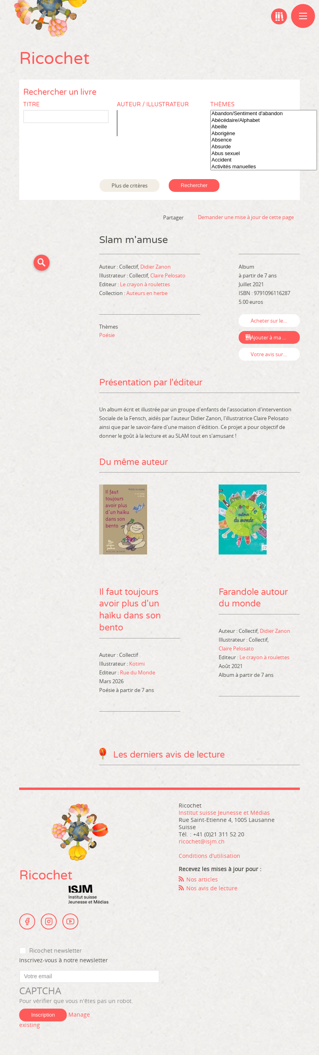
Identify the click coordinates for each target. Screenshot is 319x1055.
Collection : (112, 293)
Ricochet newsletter (55, 951)
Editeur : (109, 284)
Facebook (27, 922)
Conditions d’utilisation (209, 856)
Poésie (107, 335)
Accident (264, 160)
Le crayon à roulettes (145, 284)
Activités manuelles (264, 167)
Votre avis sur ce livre (275, 354)
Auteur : (109, 266)
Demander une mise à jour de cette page (246, 217)
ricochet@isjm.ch (202, 842)
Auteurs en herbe (146, 293)
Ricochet (54, 58)
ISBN (244, 293)
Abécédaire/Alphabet (264, 120)
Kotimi (137, 664)
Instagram (49, 922)
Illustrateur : (114, 275)
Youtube (70, 922)
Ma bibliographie (279, 16)
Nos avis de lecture (211, 888)
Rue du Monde (137, 672)
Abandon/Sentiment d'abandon (264, 113)
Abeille (264, 127)
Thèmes (222, 104)
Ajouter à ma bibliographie (275, 337)
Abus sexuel (264, 153)
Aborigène (264, 133)
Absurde (264, 147)
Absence (264, 140)
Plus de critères (130, 185)
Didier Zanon (155, 266)
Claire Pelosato (167, 275)
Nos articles (202, 879)
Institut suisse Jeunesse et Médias (88, 894)
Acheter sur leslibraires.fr (275, 320)
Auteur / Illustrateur (153, 104)
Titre (31, 104)
